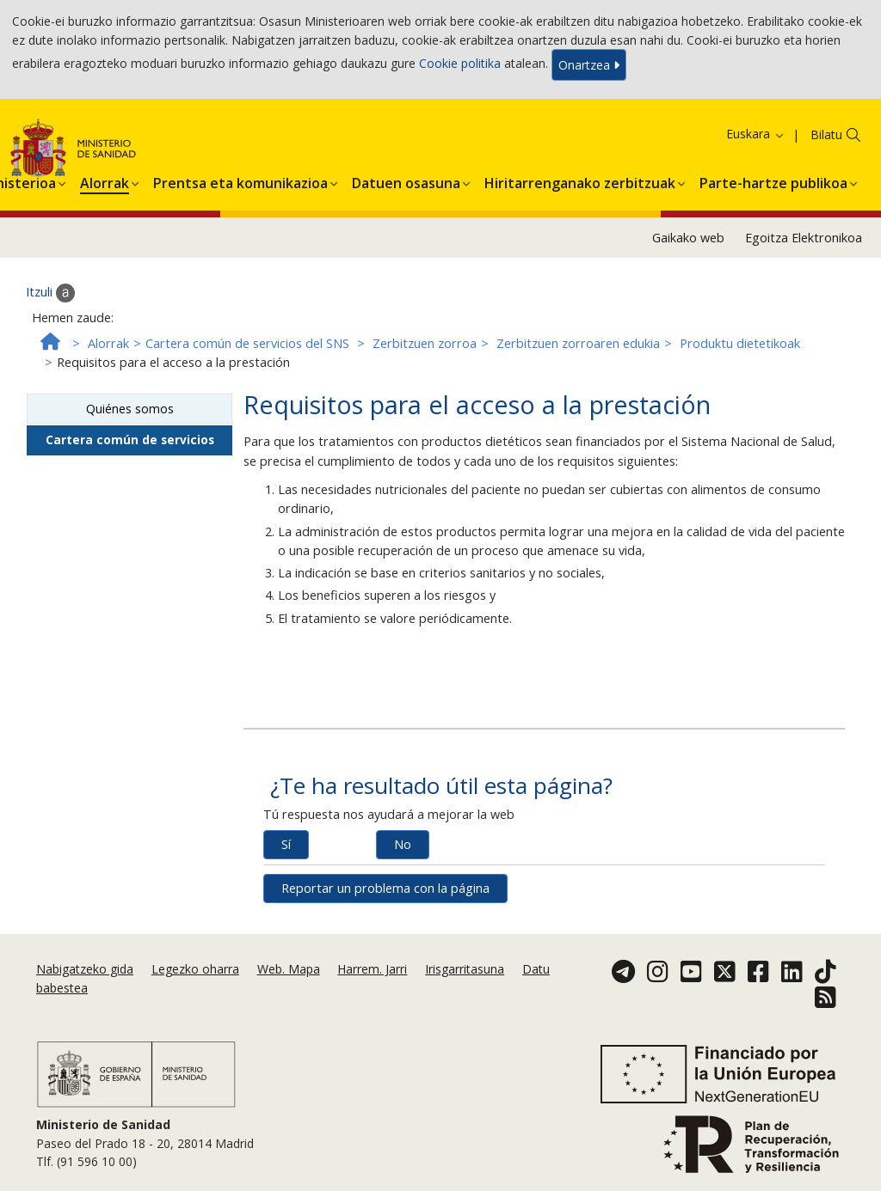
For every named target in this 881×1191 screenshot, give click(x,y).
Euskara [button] (756, 133)
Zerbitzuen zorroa (425, 343)
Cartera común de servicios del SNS (247, 343)
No (402, 844)
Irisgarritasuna (464, 969)
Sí (286, 844)
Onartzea (588, 65)
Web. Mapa (288, 969)
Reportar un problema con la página (385, 888)
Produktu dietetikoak (740, 343)
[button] (104, 180)
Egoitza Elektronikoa (803, 237)
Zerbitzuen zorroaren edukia (578, 343)
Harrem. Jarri (372, 969)
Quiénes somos (130, 408)
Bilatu (826, 134)
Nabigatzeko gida (84, 969)
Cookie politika (460, 63)
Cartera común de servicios (130, 439)
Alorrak (108, 343)
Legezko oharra (195, 969)
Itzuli (50, 293)
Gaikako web (688, 237)
